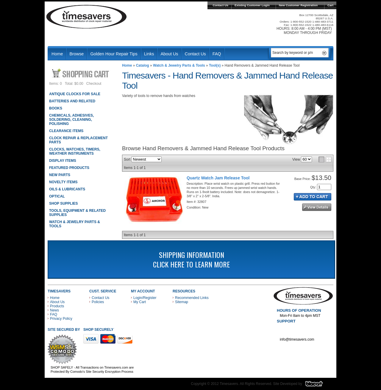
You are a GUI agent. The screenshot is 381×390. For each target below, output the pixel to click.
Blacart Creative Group (317, 385)
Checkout (94, 84)
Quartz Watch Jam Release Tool (218, 178)
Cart (330, 5)
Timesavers (86, 16)
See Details (316, 207)
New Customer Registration (298, 5)
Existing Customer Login (252, 5)
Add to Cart (312, 197)
